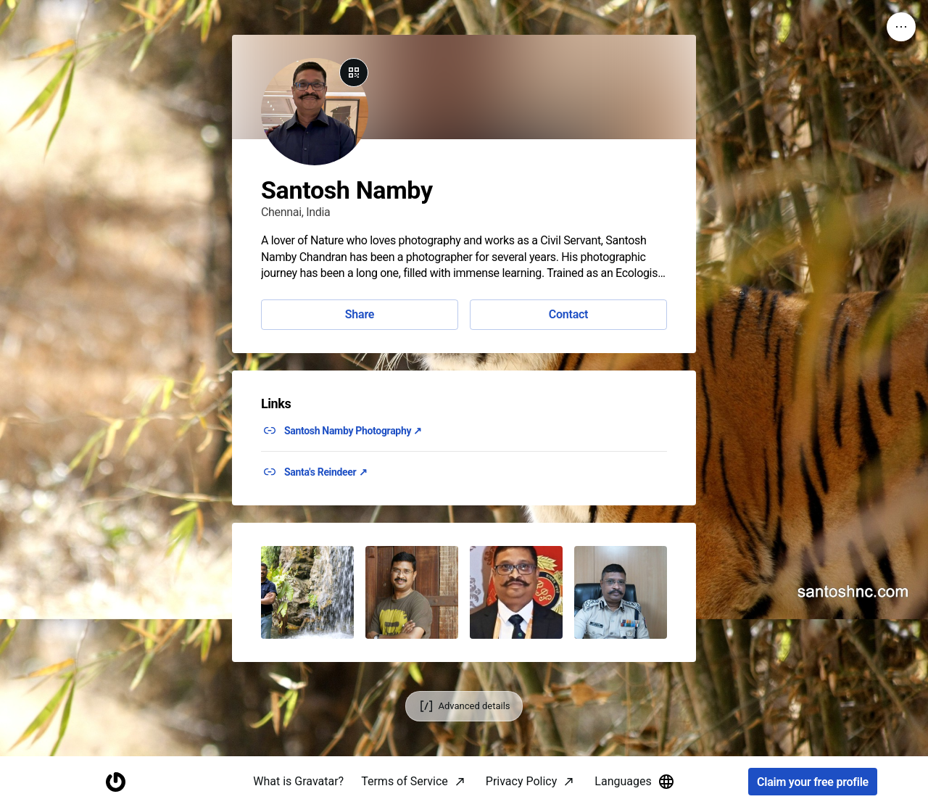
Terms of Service (404, 781)
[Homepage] (115, 782)
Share (359, 314)
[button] (307, 592)
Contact (568, 314)
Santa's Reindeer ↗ (325, 472)
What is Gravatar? (298, 781)
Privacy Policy (522, 781)
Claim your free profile (813, 782)
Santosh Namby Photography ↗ (353, 430)
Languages (634, 781)
